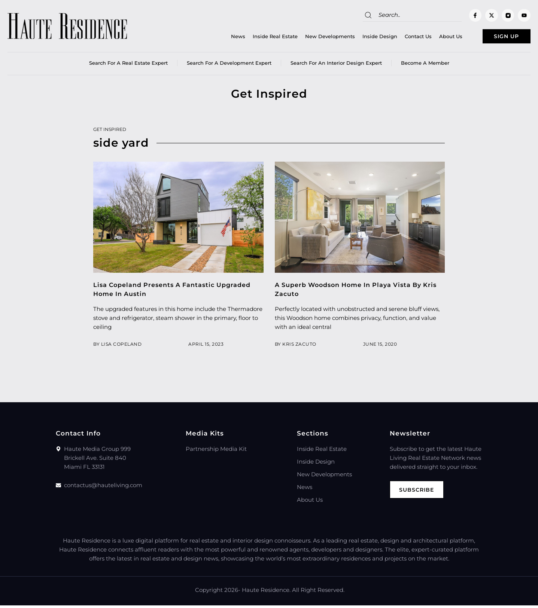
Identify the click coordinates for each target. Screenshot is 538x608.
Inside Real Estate (259, 38)
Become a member (425, 65)
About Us (435, 38)
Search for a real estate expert (128, 65)
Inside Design (364, 38)
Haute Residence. (266, 592)
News (222, 38)
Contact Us (402, 38)
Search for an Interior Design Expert (336, 65)
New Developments (314, 38)
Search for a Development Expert (229, 65)
